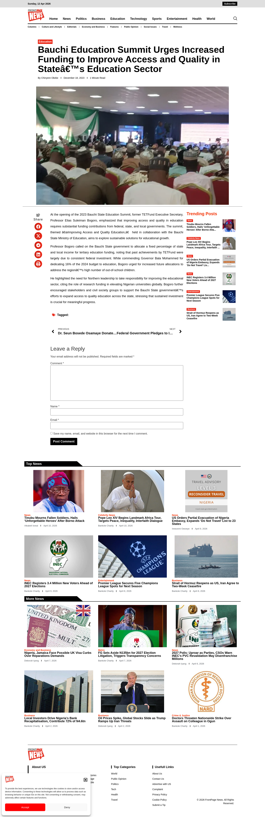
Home (53, 18)
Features (114, 27)
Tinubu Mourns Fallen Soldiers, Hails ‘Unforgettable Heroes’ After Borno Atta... (203, 227)
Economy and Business (93, 27)
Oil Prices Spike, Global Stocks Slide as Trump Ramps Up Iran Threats (132, 719)
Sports (157, 18)
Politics (81, 18)
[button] (85, 780)
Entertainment (177, 18)
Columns (32, 27)
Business (98, 18)
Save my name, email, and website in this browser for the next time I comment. (100, 433)
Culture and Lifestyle (52, 27)
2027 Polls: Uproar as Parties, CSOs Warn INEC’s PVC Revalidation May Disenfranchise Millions (204, 656)
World (211, 18)
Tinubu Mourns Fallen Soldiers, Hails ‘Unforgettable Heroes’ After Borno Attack (54, 519)
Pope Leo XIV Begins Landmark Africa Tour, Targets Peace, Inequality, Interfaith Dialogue (130, 519)
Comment (57, 363)
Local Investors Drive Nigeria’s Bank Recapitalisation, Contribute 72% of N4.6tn (55, 719)
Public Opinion (131, 27)
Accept (25, 807)
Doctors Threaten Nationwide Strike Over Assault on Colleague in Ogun (201, 719)
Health (197, 18)
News (67, 18)
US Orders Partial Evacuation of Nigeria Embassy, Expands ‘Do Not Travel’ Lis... (203, 262)
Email (54, 420)
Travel (165, 27)
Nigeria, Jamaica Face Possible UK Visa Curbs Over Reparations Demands (57, 654)
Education (117, 18)
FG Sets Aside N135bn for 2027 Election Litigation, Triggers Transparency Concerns (129, 654)
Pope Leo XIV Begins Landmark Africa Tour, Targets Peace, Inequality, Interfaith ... (203, 245)
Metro (101, 650)
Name (54, 406)
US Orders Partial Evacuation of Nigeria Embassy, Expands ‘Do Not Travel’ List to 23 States (204, 521)
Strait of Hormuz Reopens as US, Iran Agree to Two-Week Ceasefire (203, 316)
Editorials (72, 27)
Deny (67, 807)
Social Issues (150, 27)
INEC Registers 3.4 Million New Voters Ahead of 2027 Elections (201, 280)
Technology (138, 18)
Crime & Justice (181, 715)
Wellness (177, 27)
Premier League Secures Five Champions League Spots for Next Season (203, 298)
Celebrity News (194, 238)
